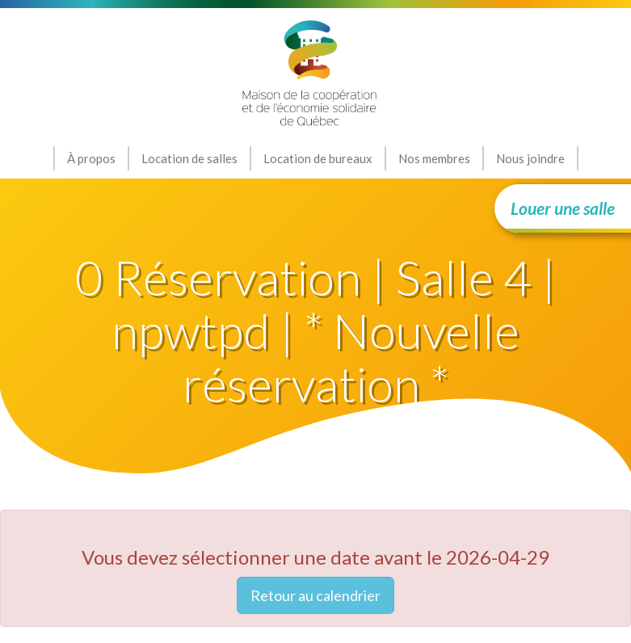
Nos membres (434, 158)
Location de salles (189, 158)
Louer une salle (563, 208)
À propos (91, 158)
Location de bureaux (317, 158)
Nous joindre (530, 158)
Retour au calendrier (315, 595)
